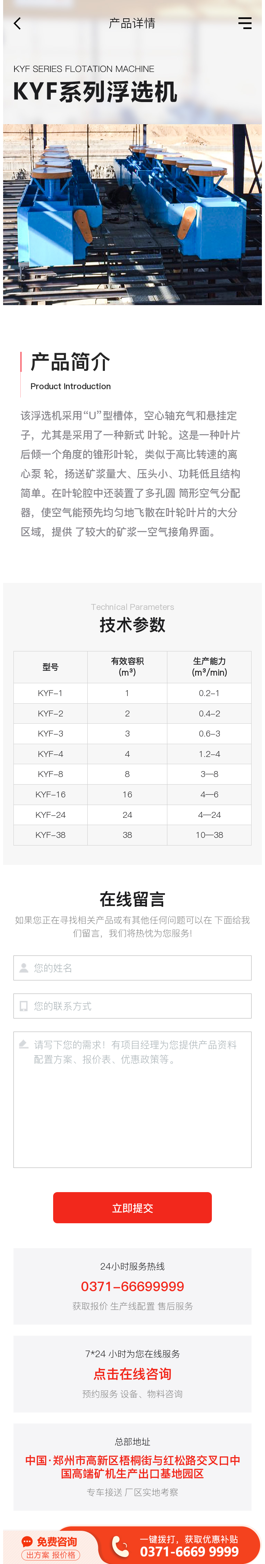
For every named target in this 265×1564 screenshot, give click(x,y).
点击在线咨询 (132, 1374)
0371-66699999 (132, 1287)
